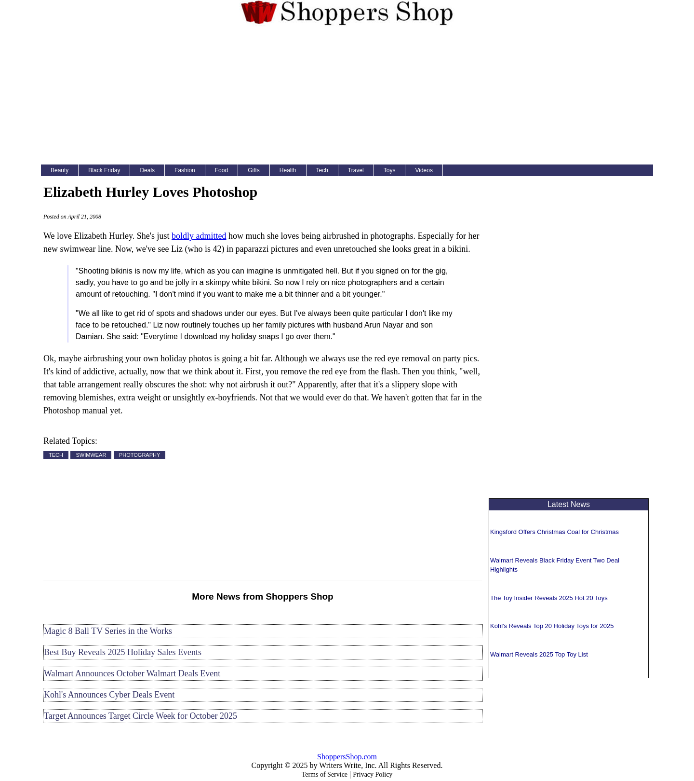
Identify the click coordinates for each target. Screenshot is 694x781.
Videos (423, 170)
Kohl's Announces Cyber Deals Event (109, 694)
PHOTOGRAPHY (139, 455)
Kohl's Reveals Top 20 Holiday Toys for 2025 (552, 626)
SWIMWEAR (91, 455)
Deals (147, 170)
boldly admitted (199, 236)
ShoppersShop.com (347, 757)
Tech (322, 170)
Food (221, 170)
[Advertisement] (347, 97)
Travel (356, 170)
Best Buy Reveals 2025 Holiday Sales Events (122, 652)
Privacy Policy (372, 774)
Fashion (184, 170)
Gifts (254, 170)
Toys (390, 170)
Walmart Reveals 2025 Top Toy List (539, 654)
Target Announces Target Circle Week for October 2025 (140, 716)
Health (288, 170)
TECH (56, 455)
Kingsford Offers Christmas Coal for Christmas (554, 531)
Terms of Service (324, 774)
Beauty (59, 170)
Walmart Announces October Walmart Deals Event (132, 673)
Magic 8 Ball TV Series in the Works (108, 631)
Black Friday (104, 170)
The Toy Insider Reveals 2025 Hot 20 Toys (549, 598)
